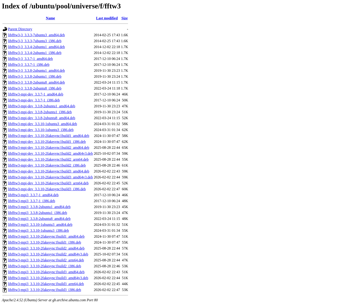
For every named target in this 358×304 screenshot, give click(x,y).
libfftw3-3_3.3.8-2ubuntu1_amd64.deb (36, 70)
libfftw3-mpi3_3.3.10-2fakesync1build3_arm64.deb (46, 284)
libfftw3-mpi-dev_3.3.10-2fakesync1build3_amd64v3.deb (50, 177)
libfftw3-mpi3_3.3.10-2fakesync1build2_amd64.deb (46, 248)
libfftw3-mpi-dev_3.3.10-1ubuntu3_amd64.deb (42, 124)
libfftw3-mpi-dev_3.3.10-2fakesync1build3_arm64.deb (48, 183)
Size (124, 18)
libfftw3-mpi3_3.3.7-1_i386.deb (31, 201)
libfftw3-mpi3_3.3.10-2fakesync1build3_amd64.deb (46, 272)
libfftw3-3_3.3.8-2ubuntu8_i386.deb (34, 88)
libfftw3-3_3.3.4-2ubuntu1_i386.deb (34, 53)
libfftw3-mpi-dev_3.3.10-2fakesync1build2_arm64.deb (48, 159)
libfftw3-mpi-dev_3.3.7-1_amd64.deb (35, 94)
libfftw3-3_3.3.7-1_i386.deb (28, 65)
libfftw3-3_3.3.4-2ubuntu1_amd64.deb (36, 47)
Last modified (107, 18)
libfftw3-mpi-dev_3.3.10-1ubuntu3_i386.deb (41, 130)
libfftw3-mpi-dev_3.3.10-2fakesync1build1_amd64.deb (48, 136)
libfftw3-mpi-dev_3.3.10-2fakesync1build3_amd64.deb (48, 171)
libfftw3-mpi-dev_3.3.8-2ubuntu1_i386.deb (40, 112)
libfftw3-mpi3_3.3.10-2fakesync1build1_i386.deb (44, 242)
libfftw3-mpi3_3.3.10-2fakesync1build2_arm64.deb (46, 260)
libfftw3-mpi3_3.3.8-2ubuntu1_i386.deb (37, 213)
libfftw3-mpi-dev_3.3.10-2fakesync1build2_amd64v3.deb (50, 153)
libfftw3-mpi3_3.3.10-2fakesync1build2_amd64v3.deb (48, 254)
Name (50, 18)
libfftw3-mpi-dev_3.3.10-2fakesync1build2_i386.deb (47, 165)
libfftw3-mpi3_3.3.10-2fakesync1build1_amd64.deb (46, 236)
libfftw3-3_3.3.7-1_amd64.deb (30, 59)
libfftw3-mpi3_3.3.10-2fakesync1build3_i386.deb (44, 290)
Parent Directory (20, 29)
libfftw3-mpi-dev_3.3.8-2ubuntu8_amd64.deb (41, 118)
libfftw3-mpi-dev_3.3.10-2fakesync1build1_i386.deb (47, 142)
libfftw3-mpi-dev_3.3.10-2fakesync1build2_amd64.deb (48, 147)
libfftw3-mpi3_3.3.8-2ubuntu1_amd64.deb (39, 207)
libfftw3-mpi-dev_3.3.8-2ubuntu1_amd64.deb (41, 106)
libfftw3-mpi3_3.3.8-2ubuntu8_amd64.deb (39, 219)
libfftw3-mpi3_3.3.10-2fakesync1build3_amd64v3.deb (48, 278)
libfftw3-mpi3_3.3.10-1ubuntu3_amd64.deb (40, 225)
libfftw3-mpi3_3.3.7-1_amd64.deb (33, 195)
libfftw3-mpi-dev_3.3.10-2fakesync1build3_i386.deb (47, 189)
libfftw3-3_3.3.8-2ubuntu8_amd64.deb (36, 82)
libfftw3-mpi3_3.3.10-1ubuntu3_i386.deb (38, 230)
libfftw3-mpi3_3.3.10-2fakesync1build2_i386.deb (44, 266)
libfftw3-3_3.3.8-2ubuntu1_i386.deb (34, 76)
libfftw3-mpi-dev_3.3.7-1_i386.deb (34, 100)
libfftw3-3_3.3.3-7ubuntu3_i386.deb (34, 41)
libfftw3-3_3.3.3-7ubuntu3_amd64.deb (36, 35)
